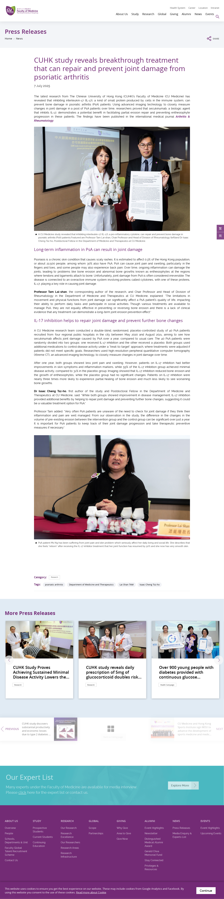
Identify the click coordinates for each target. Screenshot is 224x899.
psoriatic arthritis (54, 584)
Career (191, 7)
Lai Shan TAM (127, 584)
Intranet (215, 7)
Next (211, 660)
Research (56, 577)
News (19, 38)
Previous (14, 660)
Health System (177, 7)
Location (203, 7)
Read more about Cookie (91, 891)
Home (8, 38)
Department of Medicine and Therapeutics (91, 584)
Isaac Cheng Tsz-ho (150, 584)
